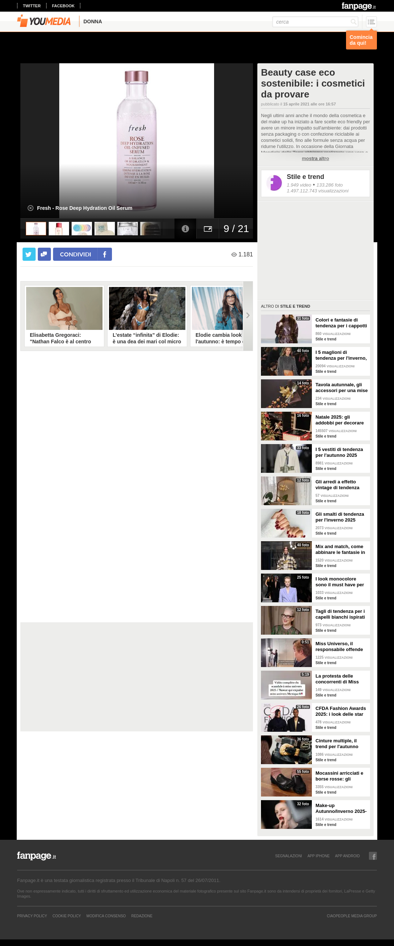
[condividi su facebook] (44, 254)
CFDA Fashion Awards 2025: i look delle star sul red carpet (340, 711)
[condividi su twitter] (29, 254)
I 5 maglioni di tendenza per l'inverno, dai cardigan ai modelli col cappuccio (341, 355)
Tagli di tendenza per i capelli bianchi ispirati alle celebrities (340, 614)
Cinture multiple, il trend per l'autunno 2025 (336, 744)
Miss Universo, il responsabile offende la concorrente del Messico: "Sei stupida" (341, 646)
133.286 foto (330, 185)
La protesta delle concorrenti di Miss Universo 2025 (337, 679)
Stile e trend (305, 176)
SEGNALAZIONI (288, 856)
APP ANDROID (347, 856)
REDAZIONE (141, 916)
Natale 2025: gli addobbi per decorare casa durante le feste (339, 420)
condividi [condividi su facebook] (75, 254)
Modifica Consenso (106, 916)
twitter (32, 6)
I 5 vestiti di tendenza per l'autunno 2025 (339, 452)
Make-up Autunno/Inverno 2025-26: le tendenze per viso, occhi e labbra (341, 808)
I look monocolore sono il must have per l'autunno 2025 (339, 582)
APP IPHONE (318, 856)
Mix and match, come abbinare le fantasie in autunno (340, 549)
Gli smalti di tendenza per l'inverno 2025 (339, 517)
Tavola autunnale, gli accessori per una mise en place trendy (341, 388)
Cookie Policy (66, 916)
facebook (63, 6)
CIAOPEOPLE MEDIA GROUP (352, 916)
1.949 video (299, 185)
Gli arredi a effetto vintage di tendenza (337, 484)
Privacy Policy (32, 916)
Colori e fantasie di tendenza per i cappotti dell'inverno (341, 323)
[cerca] (315, 21)
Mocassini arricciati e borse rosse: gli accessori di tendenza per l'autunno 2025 (340, 776)
